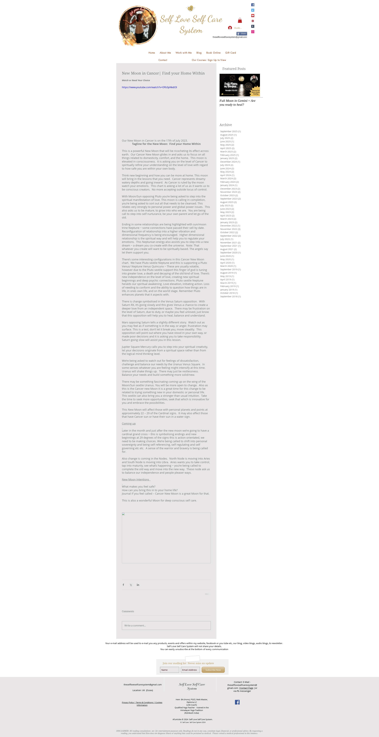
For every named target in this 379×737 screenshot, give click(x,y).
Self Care (198, 684)
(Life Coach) (192, 704)
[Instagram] (252, 31)
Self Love (185, 684)
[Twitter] (252, 10)
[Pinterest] (252, 20)
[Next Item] (255, 85)
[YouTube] (252, 15)
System (192, 688)
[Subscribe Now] (213, 670)
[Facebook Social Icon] (237, 702)
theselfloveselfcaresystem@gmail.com (230, 37)
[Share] (241, 33)
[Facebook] (252, 4)
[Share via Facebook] (123, 584)
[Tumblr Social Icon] (252, 26)
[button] (240, 20)
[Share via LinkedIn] (138, 584)
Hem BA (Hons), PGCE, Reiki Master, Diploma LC (192, 700)
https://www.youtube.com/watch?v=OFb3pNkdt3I (149, 87)
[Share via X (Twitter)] (130, 584)
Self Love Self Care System (191, 24)
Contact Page (246, 687)
